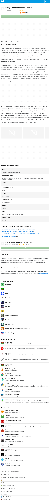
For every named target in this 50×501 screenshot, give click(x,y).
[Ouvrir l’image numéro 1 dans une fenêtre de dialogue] (33, 133)
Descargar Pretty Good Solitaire (8, 233)
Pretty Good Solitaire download (8, 236)
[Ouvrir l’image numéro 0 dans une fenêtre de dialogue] (11, 133)
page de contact (43, 273)
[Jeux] (9, 5)
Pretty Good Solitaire (18, 8)
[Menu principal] (48, 1)
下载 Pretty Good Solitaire (27, 229)
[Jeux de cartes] (14, 5)
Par (8, 10)
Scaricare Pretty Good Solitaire (8, 231)
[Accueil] (1, 5)
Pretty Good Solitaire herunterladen (9, 229)
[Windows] (5, 5)
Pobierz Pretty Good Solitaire (26, 231)
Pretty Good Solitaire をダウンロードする (30, 233)
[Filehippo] (5, 1)
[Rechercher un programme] (45, 1)
